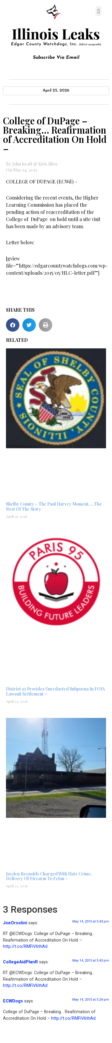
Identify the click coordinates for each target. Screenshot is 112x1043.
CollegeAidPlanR (20, 962)
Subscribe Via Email (56, 57)
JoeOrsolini (15, 922)
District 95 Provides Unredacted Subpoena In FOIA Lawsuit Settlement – (55, 691)
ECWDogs (13, 1001)
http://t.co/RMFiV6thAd (25, 946)
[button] (98, 11)
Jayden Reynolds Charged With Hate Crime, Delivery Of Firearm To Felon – (49, 876)
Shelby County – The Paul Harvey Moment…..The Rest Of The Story (54, 506)
